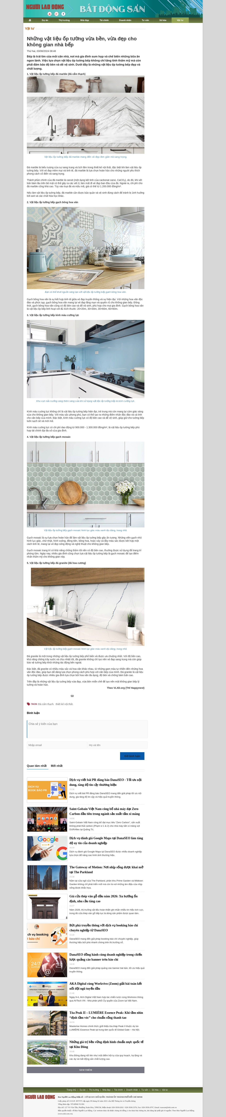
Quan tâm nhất (37, 765)
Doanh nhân (125, 20)
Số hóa (162, 20)
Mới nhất (57, 765)
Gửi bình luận (132, 756)
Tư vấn (145, 20)
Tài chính (104, 20)
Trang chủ (71, 1090)
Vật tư (180, 20)
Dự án (45, 20)
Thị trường (64, 20)
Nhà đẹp (84, 20)
